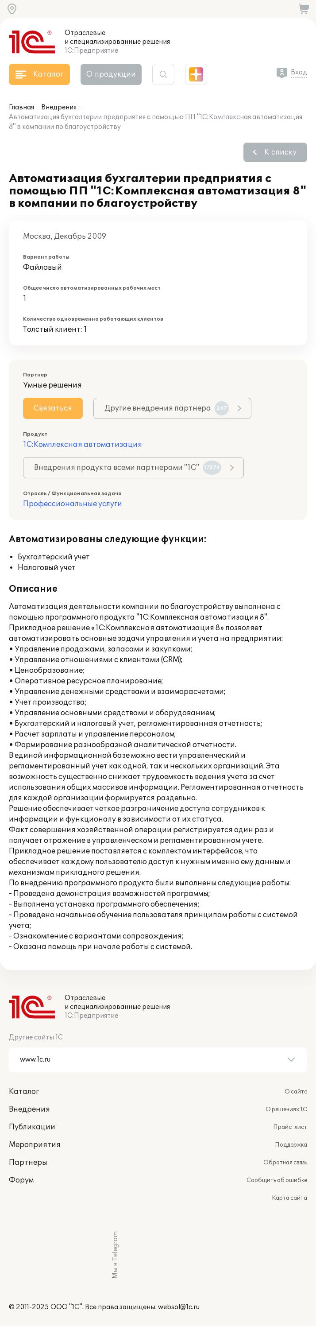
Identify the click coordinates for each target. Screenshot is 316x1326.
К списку (280, 152)
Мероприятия (35, 1144)
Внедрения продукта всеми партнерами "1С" (127, 468)
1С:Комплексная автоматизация (82, 444)
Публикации (32, 1127)
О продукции (111, 74)
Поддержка (291, 1144)
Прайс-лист (290, 1127)
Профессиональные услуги (72, 504)
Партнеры (28, 1162)
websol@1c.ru (179, 1307)
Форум (21, 1180)
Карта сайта (289, 1198)
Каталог (24, 1091)
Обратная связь (285, 1162)
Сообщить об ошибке (277, 1180)
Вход (299, 72)
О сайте (296, 1091)
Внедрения (59, 107)
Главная (21, 107)
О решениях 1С (286, 1109)
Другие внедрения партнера (166, 408)
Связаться (53, 408)
